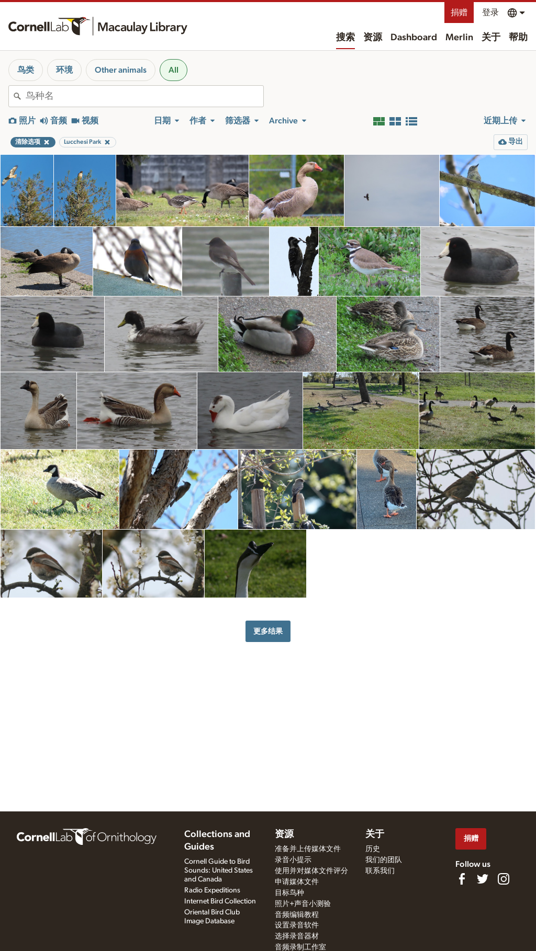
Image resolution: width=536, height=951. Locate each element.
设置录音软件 (297, 925)
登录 (490, 12)
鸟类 (25, 70)
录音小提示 (293, 860)
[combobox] (144, 96)
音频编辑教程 (297, 915)
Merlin (459, 37)
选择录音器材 (297, 936)
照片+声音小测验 (303, 904)
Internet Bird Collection (220, 901)
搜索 (345, 37)
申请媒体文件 (297, 882)
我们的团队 (383, 860)
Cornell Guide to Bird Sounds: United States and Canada (218, 870)
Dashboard (413, 37)
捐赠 (459, 12)
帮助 (518, 37)
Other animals (121, 70)
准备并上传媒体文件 (308, 849)
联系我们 (380, 871)
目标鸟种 (289, 893)
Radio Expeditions (212, 890)
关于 (491, 37)
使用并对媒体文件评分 (311, 871)
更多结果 (268, 631)
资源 (372, 37)
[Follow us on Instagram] (503, 879)
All (173, 70)
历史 (372, 849)
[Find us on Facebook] (461, 879)
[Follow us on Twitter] (482, 879)
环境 (64, 70)
